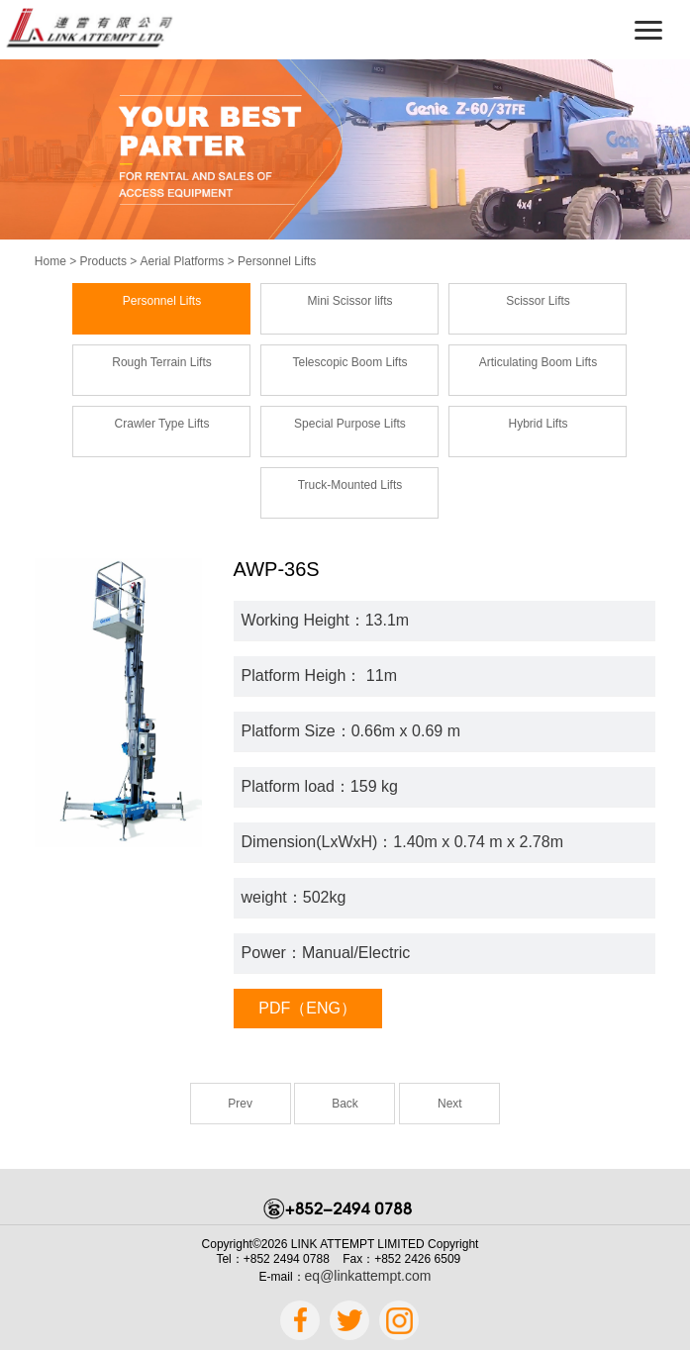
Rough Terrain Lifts (162, 362)
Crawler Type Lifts (162, 424)
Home (50, 261)
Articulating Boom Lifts (538, 362)
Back (345, 1103)
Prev (240, 1103)
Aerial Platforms (183, 261)
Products (103, 261)
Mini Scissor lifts (349, 301)
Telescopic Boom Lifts (349, 362)
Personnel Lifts (277, 261)
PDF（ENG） (307, 1008)
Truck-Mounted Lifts (350, 485)
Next (450, 1103)
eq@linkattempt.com (368, 1276)
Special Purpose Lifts (350, 424)
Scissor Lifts (538, 301)
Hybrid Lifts (537, 424)
